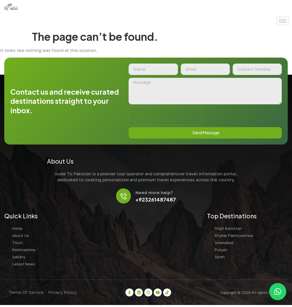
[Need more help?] (123, 197)
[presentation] (165, 116)
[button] (277, 291)
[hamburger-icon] (282, 21)
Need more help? (155, 193)
